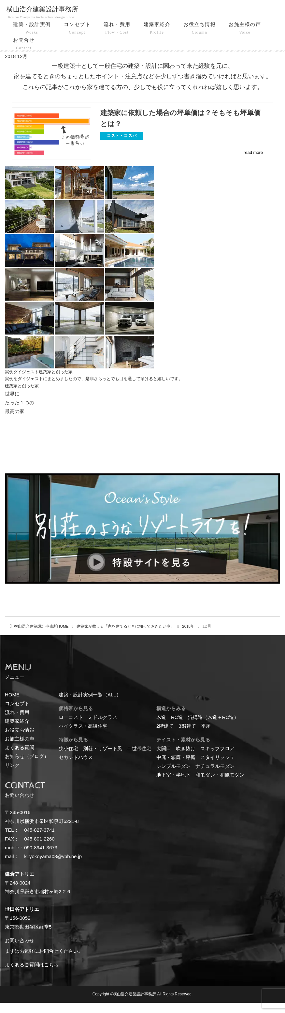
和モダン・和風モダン (219, 785)
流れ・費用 (117, 29)
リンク (12, 775)
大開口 (163, 759)
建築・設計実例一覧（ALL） (90, 705)
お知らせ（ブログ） (27, 766)
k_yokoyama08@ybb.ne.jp (53, 867)
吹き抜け (185, 759)
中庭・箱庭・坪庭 (175, 767)
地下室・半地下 (173, 785)
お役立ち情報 (199, 29)
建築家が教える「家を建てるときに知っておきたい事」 (134, 636)
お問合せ (24, 44)
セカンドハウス (76, 767)
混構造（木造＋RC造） (213, 727)
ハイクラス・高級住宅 (83, 736)
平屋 (206, 736)
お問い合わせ (19, 951)
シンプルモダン (173, 776)
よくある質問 (19, 758)
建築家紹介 (157, 29)
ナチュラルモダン (215, 776)
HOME (43, 636)
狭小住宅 (68, 759)
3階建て (187, 736)
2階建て (165, 736)
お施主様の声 (245, 29)
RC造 (177, 727)
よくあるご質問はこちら (32, 975)
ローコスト (71, 727)
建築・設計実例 (32, 29)
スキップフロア (217, 759)
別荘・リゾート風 (102, 759)
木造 (161, 727)
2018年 (202, 636)
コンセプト (77, 29)
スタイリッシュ (217, 767)
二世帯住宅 (139, 759)
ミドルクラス (102, 727)
